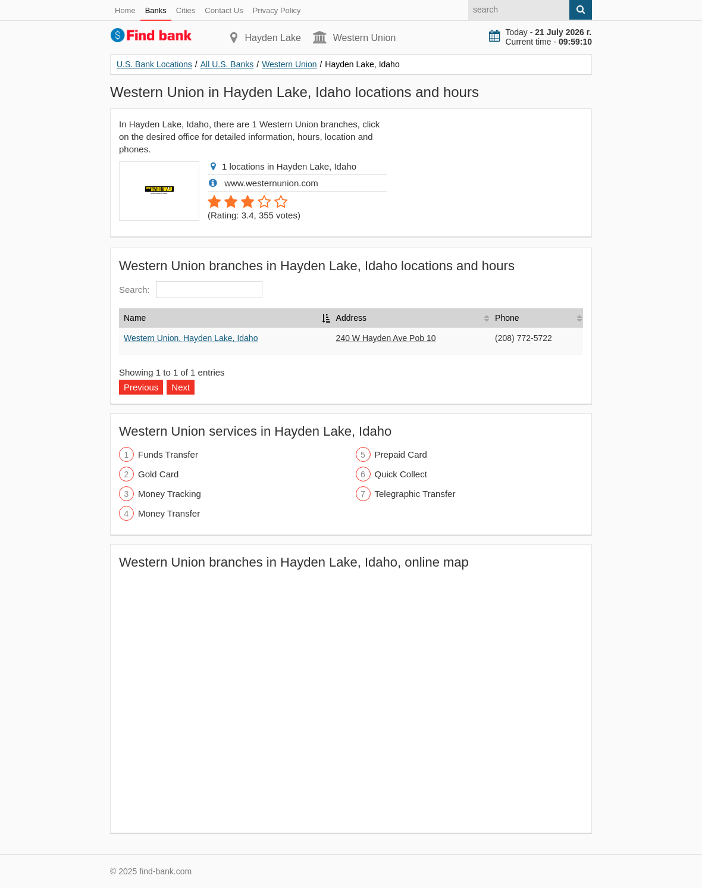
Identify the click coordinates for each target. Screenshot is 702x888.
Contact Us (224, 10)
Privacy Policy (277, 10)
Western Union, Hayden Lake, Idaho (191, 338)
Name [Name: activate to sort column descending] (135, 318)
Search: (190, 289)
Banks (156, 10)
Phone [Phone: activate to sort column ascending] (507, 318)
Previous (141, 387)
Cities (186, 10)
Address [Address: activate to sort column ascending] (351, 318)
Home (125, 10)
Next (180, 387)
